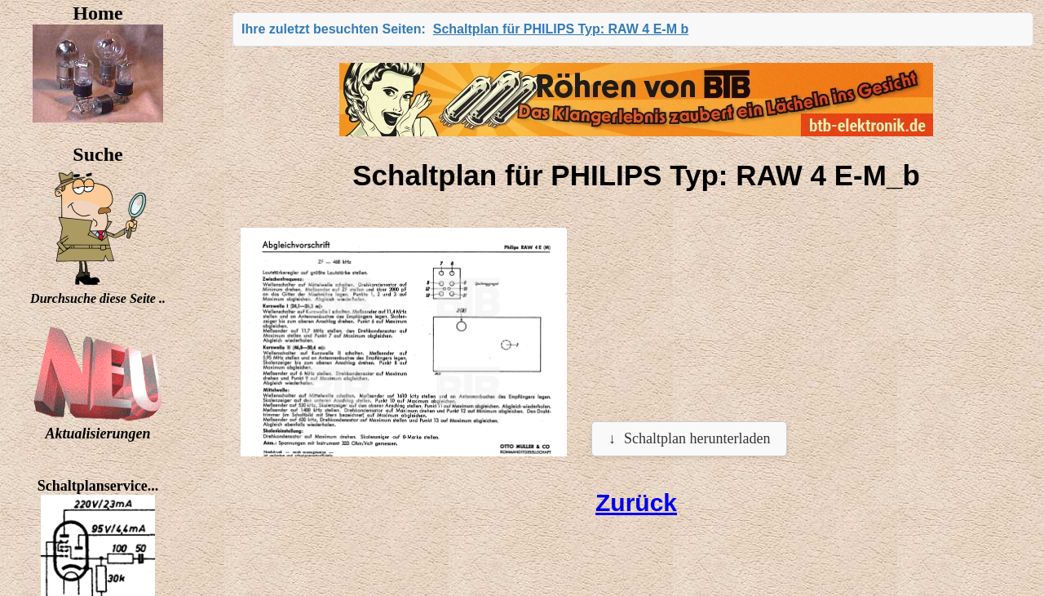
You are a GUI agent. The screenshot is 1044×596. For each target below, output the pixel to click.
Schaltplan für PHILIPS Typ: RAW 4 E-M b (561, 29)
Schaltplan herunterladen (697, 438)
